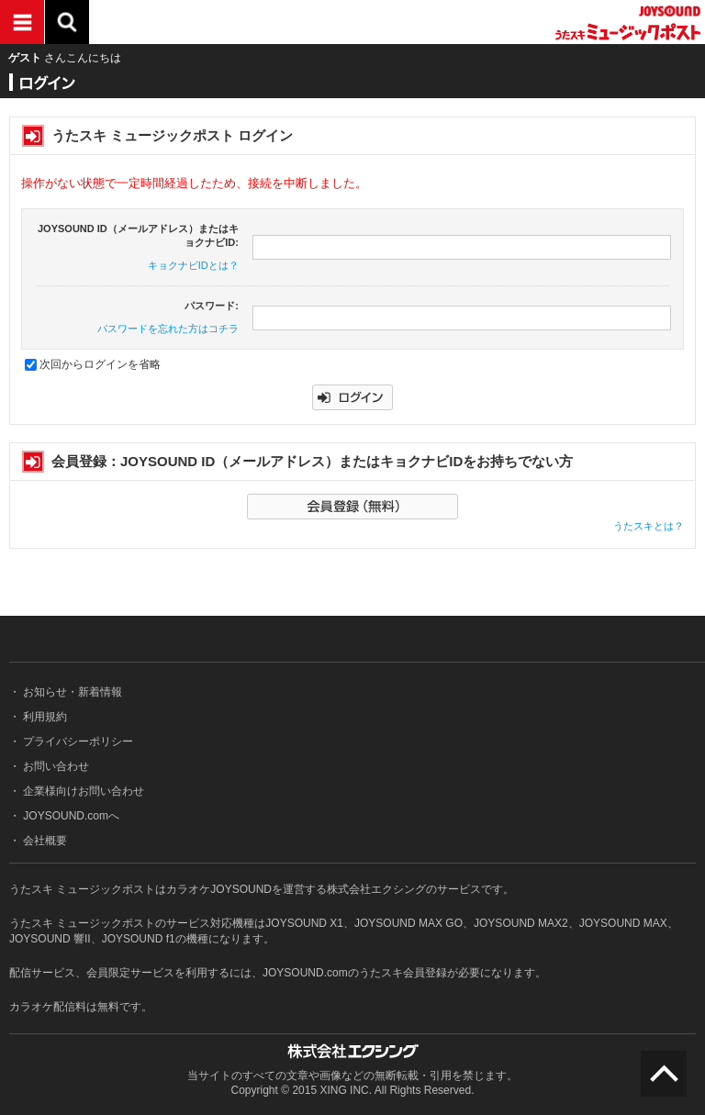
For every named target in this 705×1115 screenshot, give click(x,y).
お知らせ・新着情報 (71, 692)
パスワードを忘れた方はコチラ (168, 328)
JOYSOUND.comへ (69, 815)
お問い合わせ (54, 766)
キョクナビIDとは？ (193, 265)
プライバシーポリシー (76, 741)
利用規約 (43, 716)
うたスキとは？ (648, 525)
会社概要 (43, 840)
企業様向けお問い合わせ (82, 791)
